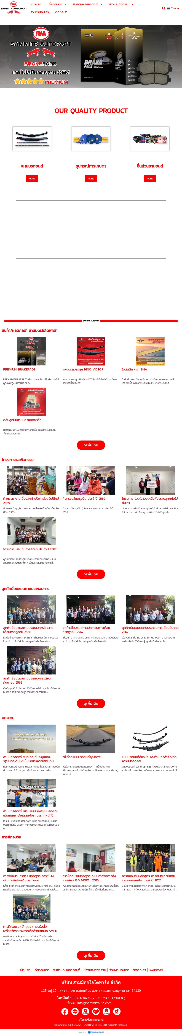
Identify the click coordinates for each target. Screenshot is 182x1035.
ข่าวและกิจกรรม (95, 970)
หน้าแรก (24, 970)
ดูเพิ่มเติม (91, 445)
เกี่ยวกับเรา (41, 970)
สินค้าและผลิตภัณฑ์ (66, 970)
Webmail (156, 970)
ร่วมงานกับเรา (119, 970)
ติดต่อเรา (139, 970)
